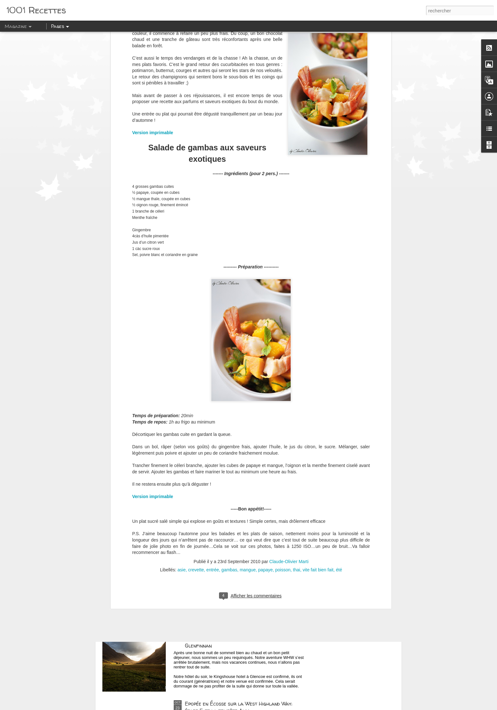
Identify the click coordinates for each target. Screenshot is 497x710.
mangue (248, 452)
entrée (212, 452)
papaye (265, 452)
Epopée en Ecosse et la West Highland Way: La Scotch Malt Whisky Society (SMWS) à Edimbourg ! (244, 494)
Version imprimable (152, 379)
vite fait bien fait (318, 452)
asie (182, 452)
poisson (282, 452)
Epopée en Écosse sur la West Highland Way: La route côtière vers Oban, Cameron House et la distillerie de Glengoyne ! (242, 566)
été (339, 452)
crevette (196, 452)
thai (296, 452)
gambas (229, 452)
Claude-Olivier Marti (289, 444)
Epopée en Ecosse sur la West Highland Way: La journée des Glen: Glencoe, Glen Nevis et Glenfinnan (242, 638)
